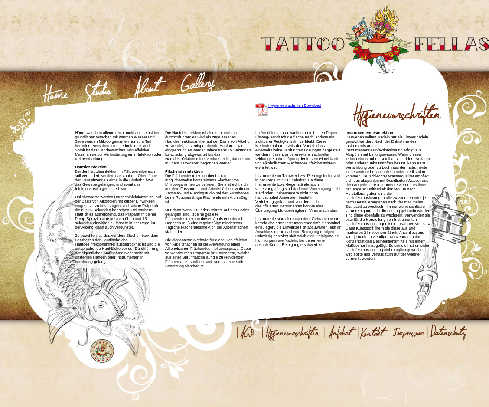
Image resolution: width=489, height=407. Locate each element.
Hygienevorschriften (291, 332)
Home (55, 92)
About (147, 92)
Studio (99, 92)
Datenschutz (447, 332)
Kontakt (373, 332)
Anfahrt (340, 332)
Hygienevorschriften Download (294, 105)
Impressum (408, 332)
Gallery (198, 92)
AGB (248, 332)
